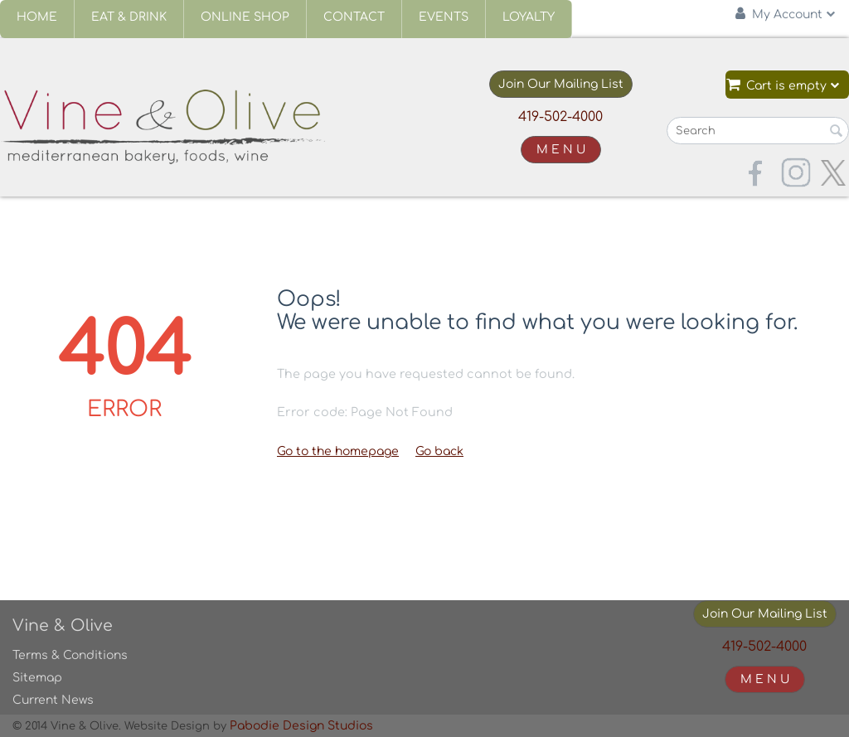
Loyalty (528, 17)
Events (443, 17)
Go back (439, 451)
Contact (354, 17)
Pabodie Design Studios (301, 726)
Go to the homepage (338, 451)
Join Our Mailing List (560, 84)
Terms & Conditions (70, 655)
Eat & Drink (129, 17)
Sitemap (37, 678)
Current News (53, 700)
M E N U (561, 149)
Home (37, 17)
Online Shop (245, 17)
